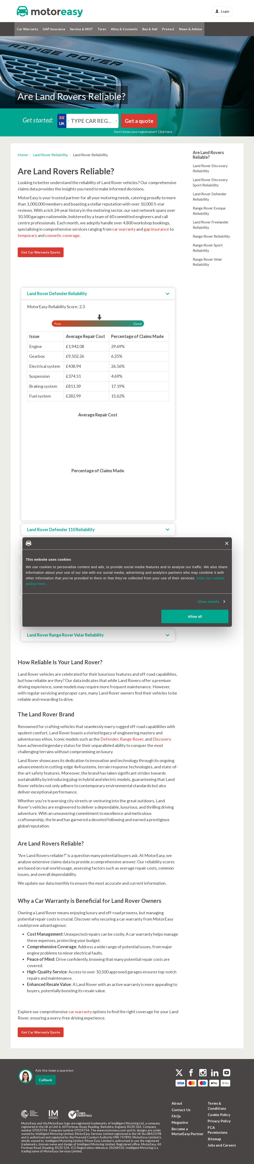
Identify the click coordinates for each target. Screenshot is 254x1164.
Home (23, 154)
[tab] (98, 294)
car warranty (123, 229)
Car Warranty (27, 29)
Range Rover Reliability (211, 236)
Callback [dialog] (45, 1080)
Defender (109, 739)
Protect (168, 29)
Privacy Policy (219, 1121)
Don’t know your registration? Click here (143, 132)
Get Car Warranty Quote (40, 252)
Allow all (195, 616)
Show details (208, 602)
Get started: (38, 119)
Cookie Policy (219, 1115)
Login (222, 11)
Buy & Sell (149, 29)
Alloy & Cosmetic (124, 29)
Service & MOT (81, 29)
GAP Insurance (54, 29)
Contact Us (181, 1110)
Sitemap (214, 1139)
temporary (27, 235)
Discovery (161, 739)
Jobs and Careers (222, 1145)
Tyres (102, 29)
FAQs (176, 1116)
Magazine (180, 1122)
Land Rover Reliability (50, 154)
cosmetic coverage (62, 235)
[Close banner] (226, 543)
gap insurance (156, 229)
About (177, 1103)
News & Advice (190, 29)
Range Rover (131, 739)
